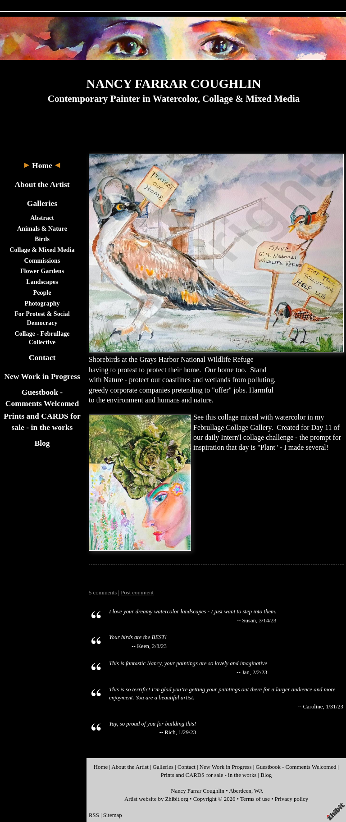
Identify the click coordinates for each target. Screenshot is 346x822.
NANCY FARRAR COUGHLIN (173, 84)
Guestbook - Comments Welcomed (295, 767)
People (42, 292)
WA (258, 791)
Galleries (42, 203)
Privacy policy (291, 799)
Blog (42, 443)
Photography (41, 303)
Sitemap (112, 815)
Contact (42, 357)
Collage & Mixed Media (41, 249)
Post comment (137, 592)
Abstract (42, 217)
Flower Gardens (42, 270)
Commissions (42, 260)
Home (42, 165)
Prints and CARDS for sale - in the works (209, 775)
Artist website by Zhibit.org (156, 799)
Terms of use (255, 799)
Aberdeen (240, 791)
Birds (42, 238)
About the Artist (41, 184)
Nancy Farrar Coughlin (197, 791)
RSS (94, 815)
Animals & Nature (42, 228)
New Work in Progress (42, 376)
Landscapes (42, 281)
